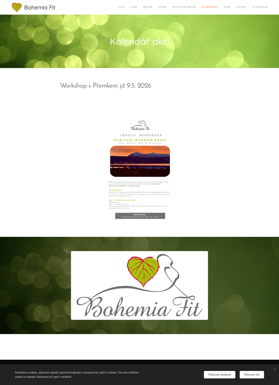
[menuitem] (223, 7)
